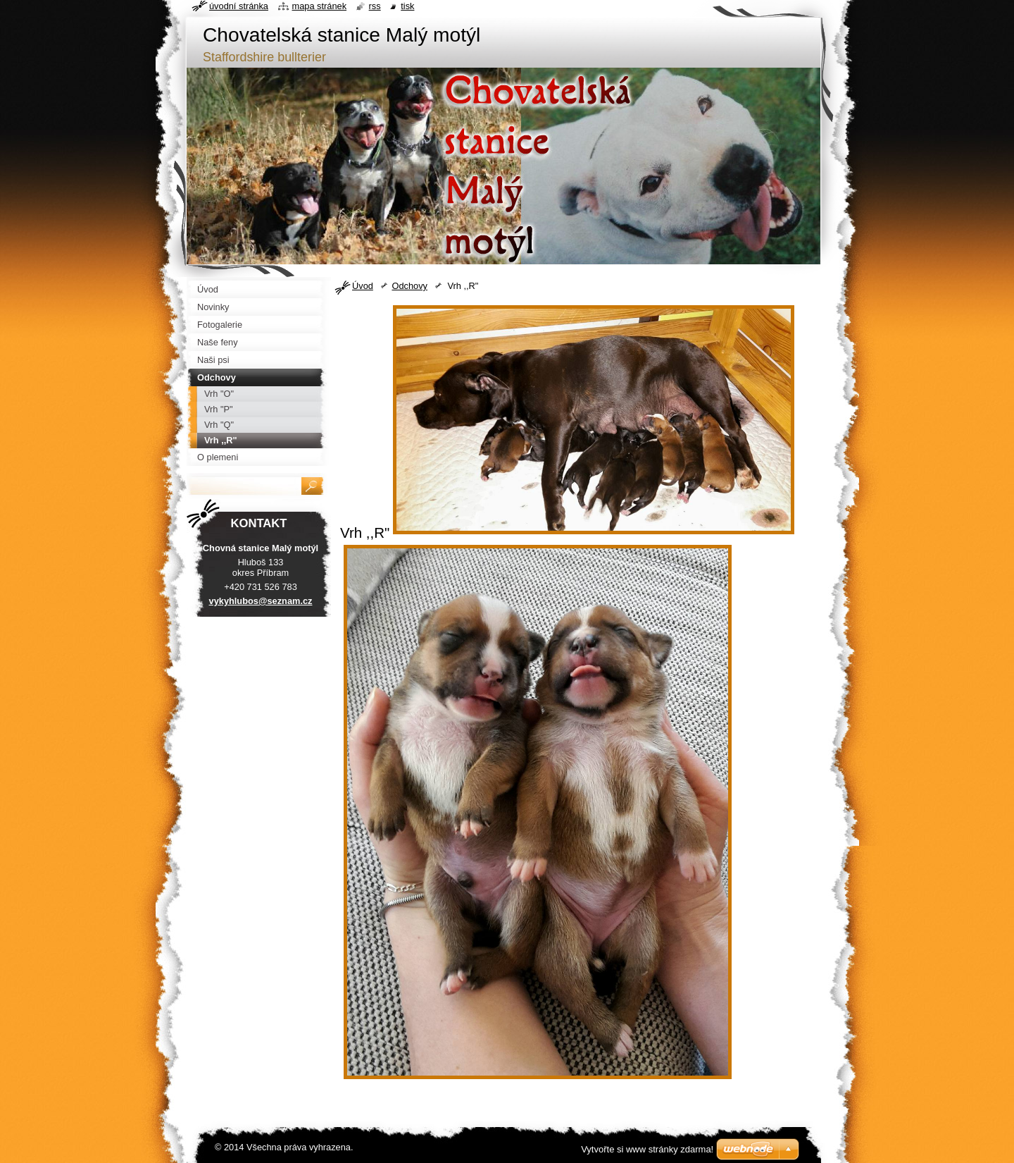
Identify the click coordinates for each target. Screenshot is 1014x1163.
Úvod (362, 286)
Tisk (407, 6)
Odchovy (409, 286)
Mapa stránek (319, 6)
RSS (375, 6)
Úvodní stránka (238, 6)
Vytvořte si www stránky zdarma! (647, 1149)
